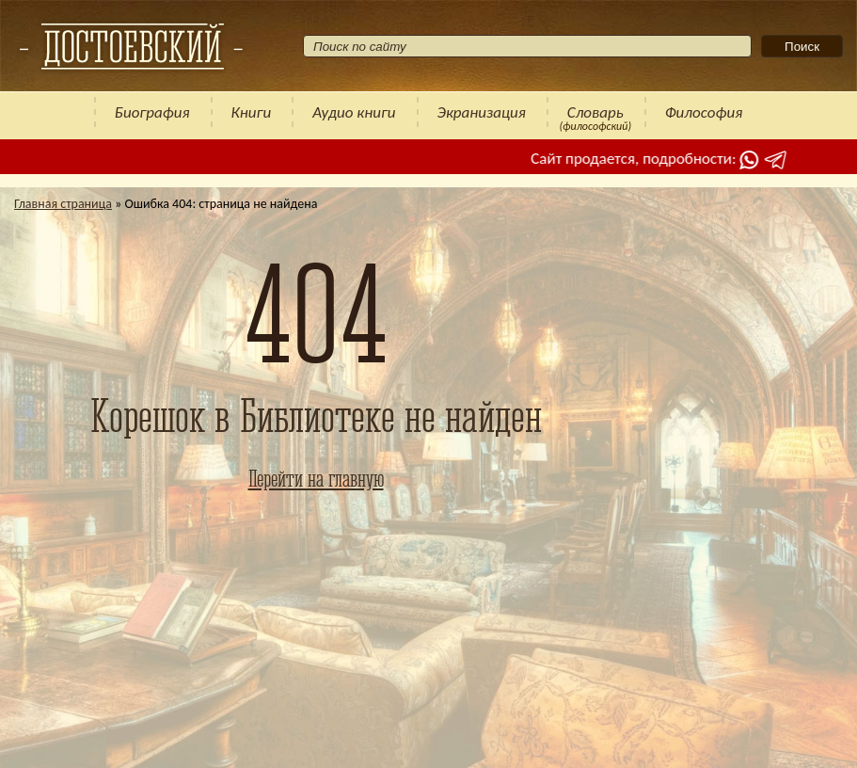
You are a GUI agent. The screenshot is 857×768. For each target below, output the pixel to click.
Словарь (595, 112)
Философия (704, 112)
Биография (152, 112)
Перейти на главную (316, 478)
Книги (251, 112)
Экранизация (481, 112)
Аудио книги (353, 112)
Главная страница (63, 204)
